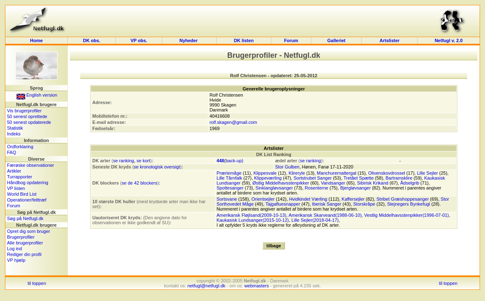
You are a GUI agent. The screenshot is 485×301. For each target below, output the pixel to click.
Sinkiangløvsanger (274, 187)
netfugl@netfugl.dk (206, 285)
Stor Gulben (287, 166)
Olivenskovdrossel (386, 173)
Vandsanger (333, 182)
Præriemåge (229, 173)
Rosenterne (316, 187)
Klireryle (297, 173)
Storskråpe (364, 203)
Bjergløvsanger (355, 187)
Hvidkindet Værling (308, 199)
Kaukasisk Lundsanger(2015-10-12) (253, 220)
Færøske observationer (30, 165)
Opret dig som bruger (28, 231)
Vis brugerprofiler (24, 110)
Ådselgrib (409, 182)
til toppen (37, 283)
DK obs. (91, 40)
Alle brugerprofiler (25, 242)
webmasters (256, 285)
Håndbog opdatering (27, 182)
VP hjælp (16, 260)
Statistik (15, 128)
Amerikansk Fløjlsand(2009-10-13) (252, 215)
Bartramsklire (399, 177)
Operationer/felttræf (26, 199)
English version (37, 94)
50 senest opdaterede (29, 122)
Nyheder (189, 40)
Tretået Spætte (359, 177)
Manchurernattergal (336, 173)
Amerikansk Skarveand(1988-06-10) (325, 215)
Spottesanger (230, 187)
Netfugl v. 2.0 (449, 40)
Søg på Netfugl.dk (25, 218)
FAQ (11, 152)
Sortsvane (227, 199)
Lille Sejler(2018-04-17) (315, 220)
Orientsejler (263, 199)
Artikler (14, 170)
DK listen (244, 40)
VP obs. (139, 40)
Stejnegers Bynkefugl (408, 203)
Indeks (13, 133)
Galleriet (336, 40)
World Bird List (21, 194)
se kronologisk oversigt (157, 166)
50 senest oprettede (27, 116)
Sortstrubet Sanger (313, 177)
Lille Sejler (427, 173)
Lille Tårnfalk (229, 177)
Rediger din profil (24, 254)
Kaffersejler (353, 199)
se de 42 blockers (139, 182)
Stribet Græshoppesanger (402, 199)
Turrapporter (19, 176)
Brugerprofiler (21, 237)
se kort (143, 160)
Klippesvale (265, 173)
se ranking (123, 160)
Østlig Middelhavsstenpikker (280, 182)
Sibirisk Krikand (372, 182)
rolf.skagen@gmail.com (233, 122)
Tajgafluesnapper (282, 203)
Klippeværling (268, 177)
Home (36, 40)
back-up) (235, 160)
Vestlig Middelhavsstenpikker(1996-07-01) (406, 215)
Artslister (389, 40)
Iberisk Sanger (327, 203)
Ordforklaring (20, 146)
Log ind (14, 248)
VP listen (16, 188)
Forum (291, 40)
